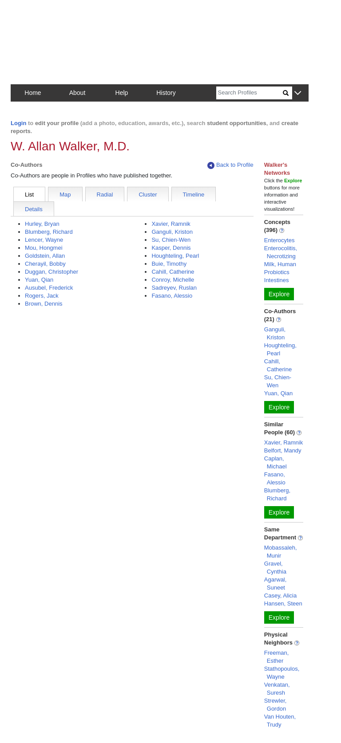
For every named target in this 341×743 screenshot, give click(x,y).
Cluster (148, 194)
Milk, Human (280, 264)
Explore (279, 294)
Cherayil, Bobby (45, 263)
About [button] (77, 92)
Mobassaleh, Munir (280, 551)
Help (121, 92)
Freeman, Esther (276, 656)
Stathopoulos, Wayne (282, 672)
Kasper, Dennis (170, 247)
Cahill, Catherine (172, 271)
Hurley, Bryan (42, 223)
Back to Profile (230, 165)
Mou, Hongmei (44, 247)
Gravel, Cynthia (275, 567)
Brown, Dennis (44, 303)
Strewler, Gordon (275, 704)
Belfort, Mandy (282, 450)
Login (18, 123)
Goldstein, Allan (45, 255)
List (29, 194)
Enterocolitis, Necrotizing (280, 252)
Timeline (194, 194)
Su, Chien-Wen (170, 239)
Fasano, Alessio (171, 295)
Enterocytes (279, 240)
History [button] (166, 92)
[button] (297, 93)
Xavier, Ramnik (170, 223)
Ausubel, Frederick (49, 287)
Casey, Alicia (280, 595)
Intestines (276, 280)
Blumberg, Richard (49, 231)
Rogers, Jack (42, 295)
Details (34, 209)
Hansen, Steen (283, 603)
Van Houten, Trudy (280, 720)
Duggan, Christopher (51, 271)
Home (32, 92)
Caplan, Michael (275, 462)
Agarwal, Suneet (275, 583)
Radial (105, 194)
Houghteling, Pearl (175, 255)
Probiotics (276, 272)
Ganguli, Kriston (172, 231)
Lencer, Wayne (44, 239)
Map (65, 194)
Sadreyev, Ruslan (174, 287)
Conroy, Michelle (172, 279)
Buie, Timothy (168, 263)
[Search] (249, 92)
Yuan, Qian (39, 279)
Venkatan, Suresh (277, 688)
